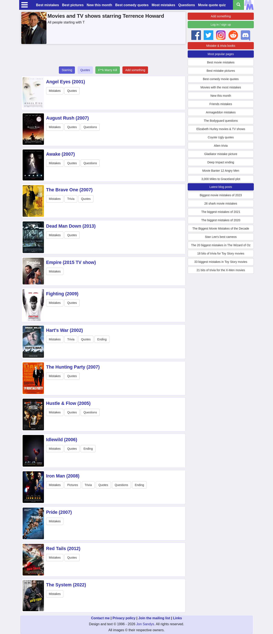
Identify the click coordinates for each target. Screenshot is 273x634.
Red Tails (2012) (63, 548)
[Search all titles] (238, 5)
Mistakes (55, 90)
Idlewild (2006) (61, 439)
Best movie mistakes (220, 62)
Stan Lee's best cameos (221, 237)
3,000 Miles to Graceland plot (220, 179)
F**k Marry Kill (107, 70)
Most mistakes (163, 5)
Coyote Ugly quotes (221, 137)
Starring (67, 70)
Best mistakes (47, 5)
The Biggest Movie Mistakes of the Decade (220, 228)
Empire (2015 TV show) (71, 262)
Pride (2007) (59, 512)
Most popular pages (221, 54)
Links (177, 618)
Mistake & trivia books (220, 45)
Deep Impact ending (220, 162)
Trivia (70, 199)
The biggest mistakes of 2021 (220, 212)
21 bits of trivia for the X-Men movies (220, 270)
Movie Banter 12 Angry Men (220, 170)
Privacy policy (123, 618)
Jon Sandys (145, 624)
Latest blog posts (220, 187)
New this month (99, 5)
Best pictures (73, 5)
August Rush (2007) (67, 118)
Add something (135, 70)
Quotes (85, 70)
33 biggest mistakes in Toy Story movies (220, 262)
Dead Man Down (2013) (71, 226)
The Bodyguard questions (221, 120)
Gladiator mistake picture (220, 154)
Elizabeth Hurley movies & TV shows (220, 129)
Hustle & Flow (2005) (68, 403)
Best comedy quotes (131, 5)
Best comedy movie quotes (221, 79)
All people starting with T (66, 22)
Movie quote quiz (212, 5)
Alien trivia (221, 145)
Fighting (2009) (62, 293)
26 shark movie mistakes (220, 203)
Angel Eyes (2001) (65, 81)
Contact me (100, 618)
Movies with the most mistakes (220, 87)
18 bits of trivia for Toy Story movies (220, 253)
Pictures (72, 485)
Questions (186, 5)
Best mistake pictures (220, 70)
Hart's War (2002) (64, 330)
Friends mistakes (220, 104)
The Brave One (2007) (69, 189)
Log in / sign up (221, 24)
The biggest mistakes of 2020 (220, 220)
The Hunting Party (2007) (73, 367)
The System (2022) (66, 584)
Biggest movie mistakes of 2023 (221, 195)
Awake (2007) (60, 154)
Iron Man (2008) (62, 476)
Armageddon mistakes (220, 112)
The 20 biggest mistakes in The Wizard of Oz (220, 245)
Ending (102, 339)
